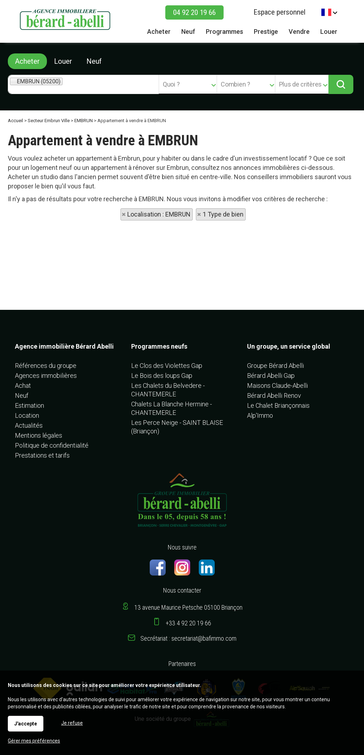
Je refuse (72, 723)
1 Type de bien (223, 214)
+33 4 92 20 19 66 (188, 623)
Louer (63, 61)
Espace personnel (279, 12)
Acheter (27, 61)
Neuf (94, 61)
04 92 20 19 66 (194, 12)
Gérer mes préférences (34, 741)
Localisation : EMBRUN (159, 214)
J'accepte (25, 724)
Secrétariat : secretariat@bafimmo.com (188, 638)
